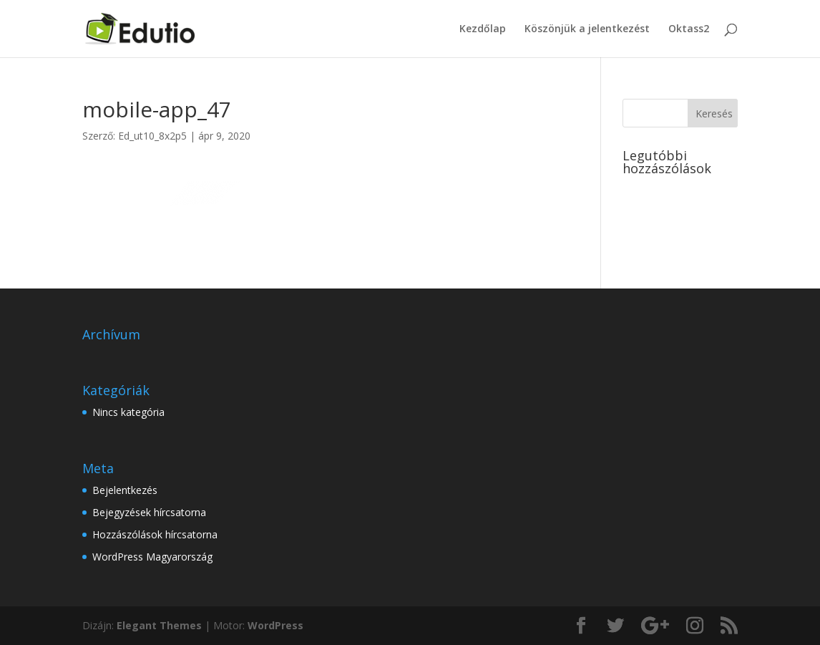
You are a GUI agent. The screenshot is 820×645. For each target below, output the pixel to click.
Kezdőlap (482, 29)
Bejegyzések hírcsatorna (149, 512)
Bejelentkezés (124, 490)
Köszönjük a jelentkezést (587, 29)
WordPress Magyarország (152, 556)
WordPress (275, 625)
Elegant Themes (159, 625)
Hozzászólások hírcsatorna (155, 534)
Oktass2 (688, 29)
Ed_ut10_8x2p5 (152, 135)
